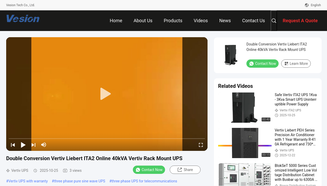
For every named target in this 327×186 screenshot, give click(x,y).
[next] (33, 145)
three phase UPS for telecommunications (144, 181)
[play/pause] (23, 145)
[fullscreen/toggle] (201, 145)
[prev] (13, 145)
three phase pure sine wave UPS (79, 181)
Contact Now (148, 169)
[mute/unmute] (44, 145)
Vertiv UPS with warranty (28, 181)
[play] (106, 94)
